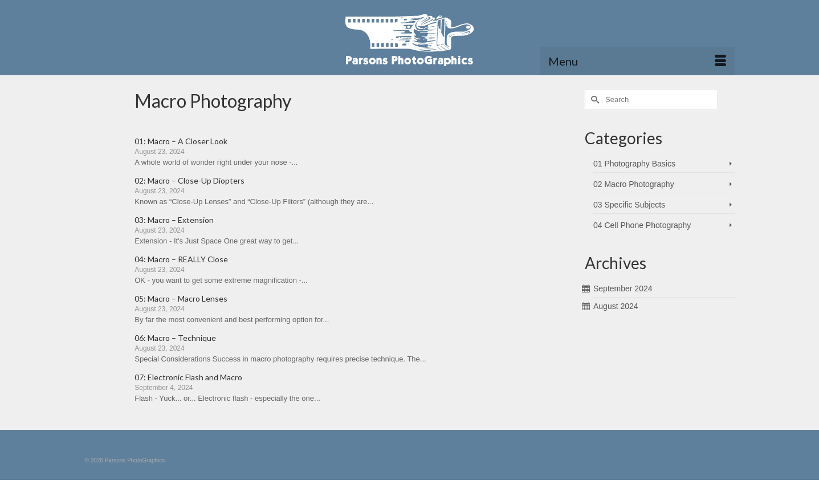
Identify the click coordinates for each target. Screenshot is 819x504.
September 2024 (623, 288)
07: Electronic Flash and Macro (188, 377)
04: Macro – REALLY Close (181, 259)
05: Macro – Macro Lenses (181, 298)
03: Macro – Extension (174, 220)
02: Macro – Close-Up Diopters (190, 180)
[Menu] (637, 61)
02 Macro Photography (633, 184)
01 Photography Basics (634, 163)
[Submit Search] (593, 99)
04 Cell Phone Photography (642, 225)
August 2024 (615, 306)
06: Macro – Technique (175, 338)
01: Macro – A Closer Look (181, 141)
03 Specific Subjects (629, 204)
